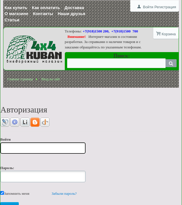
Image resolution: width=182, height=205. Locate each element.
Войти (148, 7)
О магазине (16, 13)
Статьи (12, 19)
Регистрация (165, 7)
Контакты (43, 13)
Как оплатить (46, 7)
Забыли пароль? (64, 193)
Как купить (16, 7)
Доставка (74, 7)
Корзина (169, 34)
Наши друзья (71, 13)
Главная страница (20, 79)
